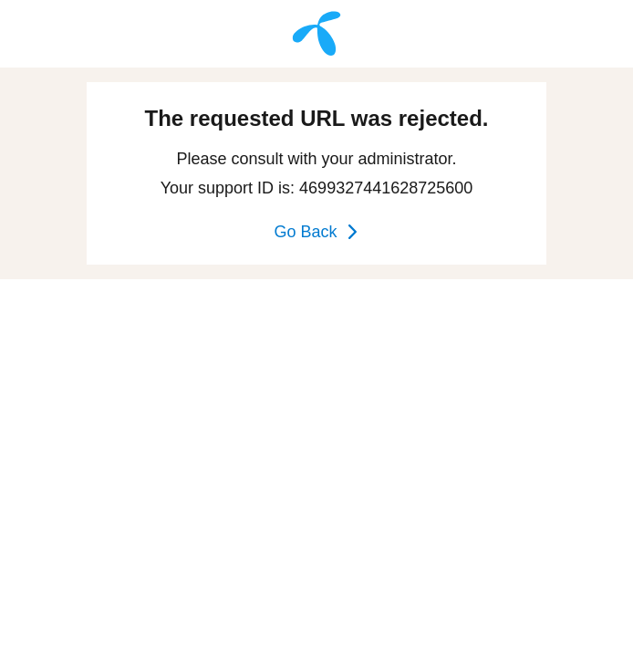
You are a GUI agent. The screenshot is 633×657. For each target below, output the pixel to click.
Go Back (316, 232)
